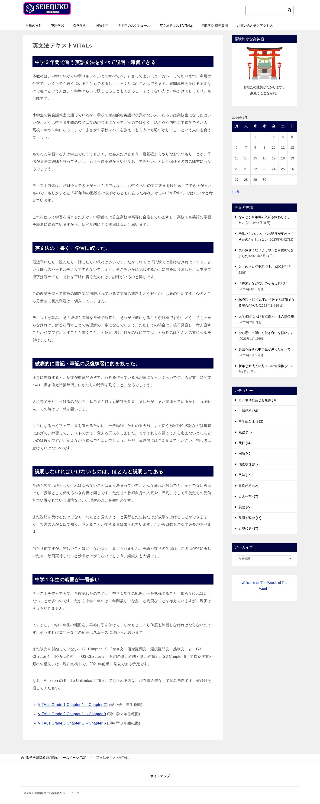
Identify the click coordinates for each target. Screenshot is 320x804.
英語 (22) (245, 507)
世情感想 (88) (248, 411)
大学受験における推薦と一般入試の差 (266, 316)
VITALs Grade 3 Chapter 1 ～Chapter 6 (72, 723)
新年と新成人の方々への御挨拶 (261, 366)
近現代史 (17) (248, 528)
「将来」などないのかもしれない (263, 283)
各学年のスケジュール (134, 25)
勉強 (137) (246, 432)
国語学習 (102, 25)
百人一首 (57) (248, 496)
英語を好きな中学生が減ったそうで (265, 349)
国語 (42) (245, 453)
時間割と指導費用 (215, 25)
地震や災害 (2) (249, 464)
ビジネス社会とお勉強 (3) (257, 400)
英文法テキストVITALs (176, 25)
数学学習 (79, 25)
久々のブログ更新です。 (256, 266)
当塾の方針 (34, 25)
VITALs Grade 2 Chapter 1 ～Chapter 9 (72, 714)
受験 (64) (245, 443)
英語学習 (57, 25)
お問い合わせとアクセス (255, 25)
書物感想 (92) (248, 486)
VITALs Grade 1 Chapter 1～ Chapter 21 (73, 705)
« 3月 (236, 191)
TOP (56, 758)
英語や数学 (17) (250, 518)
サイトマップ (160, 776)
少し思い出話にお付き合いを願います (266, 333)
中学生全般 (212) (251, 421)
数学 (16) (245, 475)
